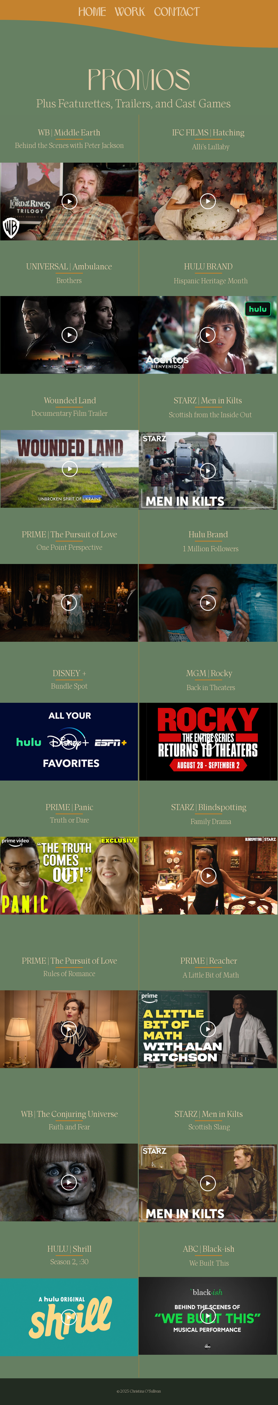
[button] (129, 10)
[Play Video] (69, 201)
